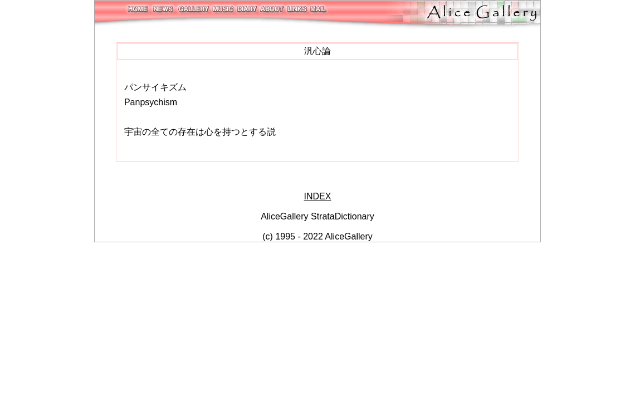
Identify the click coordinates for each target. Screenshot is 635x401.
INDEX (317, 196)
